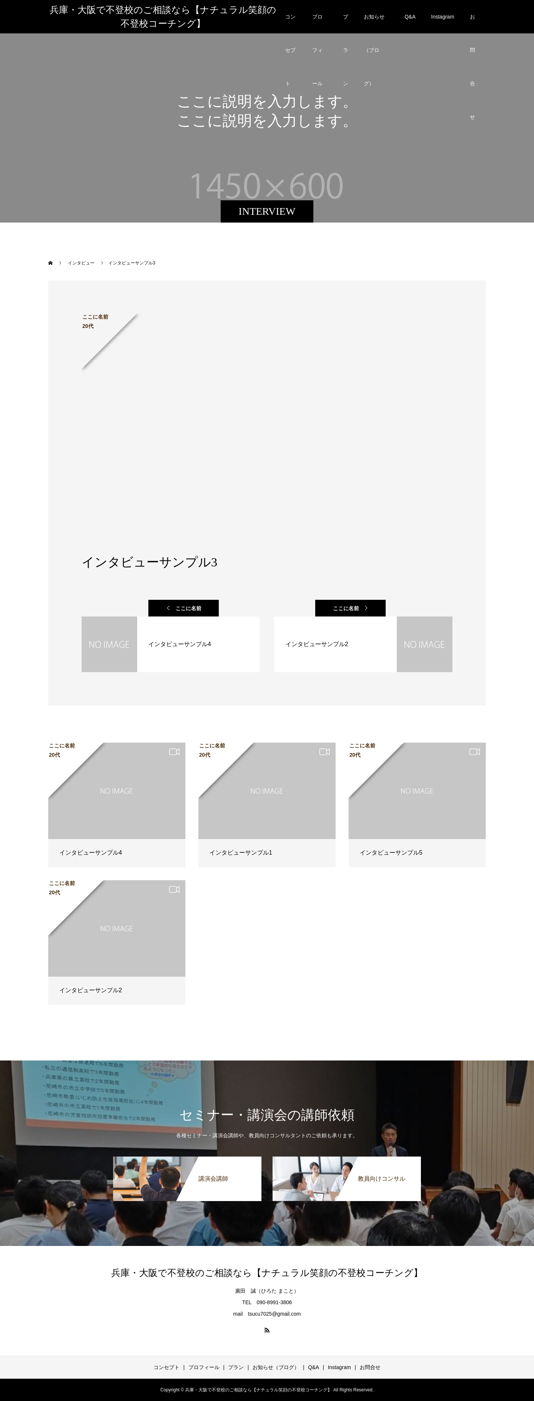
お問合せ (472, 23)
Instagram (442, 17)
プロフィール (317, 23)
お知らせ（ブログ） (374, 23)
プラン (345, 23)
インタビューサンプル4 (90, 852)
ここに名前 (188, 608)
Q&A (410, 17)
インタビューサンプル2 (90, 990)
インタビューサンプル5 (391, 852)
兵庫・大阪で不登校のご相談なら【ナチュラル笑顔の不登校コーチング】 (163, 17)
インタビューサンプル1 (241, 852)
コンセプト (290, 23)
